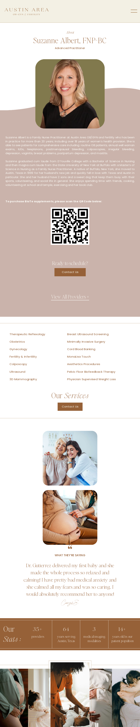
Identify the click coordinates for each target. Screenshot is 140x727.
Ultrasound (17, 372)
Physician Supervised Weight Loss (91, 379)
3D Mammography (23, 379)
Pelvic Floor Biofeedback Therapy (91, 372)
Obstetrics (17, 342)
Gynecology (18, 349)
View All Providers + (70, 296)
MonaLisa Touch (79, 357)
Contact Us (70, 272)
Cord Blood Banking (81, 349)
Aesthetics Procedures (83, 364)
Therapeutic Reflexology (27, 334)
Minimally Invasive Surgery (86, 342)
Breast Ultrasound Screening (87, 334)
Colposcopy (18, 364)
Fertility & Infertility (23, 357)
